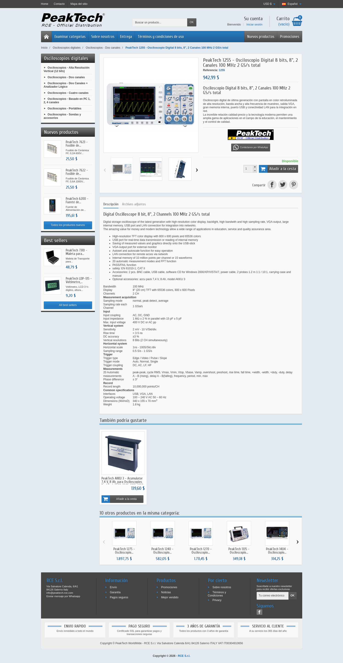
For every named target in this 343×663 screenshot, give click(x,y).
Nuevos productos (260, 36)
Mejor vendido (169, 597)
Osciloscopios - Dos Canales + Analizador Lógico (66, 85)
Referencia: (210, 70)
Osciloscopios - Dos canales (66, 77)
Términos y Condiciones (217, 593)
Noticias (166, 591)
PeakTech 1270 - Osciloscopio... (201, 550)
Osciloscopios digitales (66, 58)
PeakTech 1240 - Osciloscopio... (162, 550)
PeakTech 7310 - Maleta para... (76, 252)
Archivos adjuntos (134, 204)
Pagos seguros (119, 597)
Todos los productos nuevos (68, 225)
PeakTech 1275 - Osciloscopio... (124, 550)
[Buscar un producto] (159, 22)
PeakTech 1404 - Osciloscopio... (277, 550)
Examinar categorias (70, 36)
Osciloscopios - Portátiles (64, 108)
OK (192, 22)
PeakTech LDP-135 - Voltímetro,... (79, 280)
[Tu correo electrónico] (273, 595)
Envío (113, 586)
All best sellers (68, 305)
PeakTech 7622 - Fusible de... (77, 172)
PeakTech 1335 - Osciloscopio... (239, 550)
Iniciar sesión (254, 24)
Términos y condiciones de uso (161, 36)
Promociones (289, 36)
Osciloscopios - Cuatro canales (68, 92)
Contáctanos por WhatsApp (250, 147)
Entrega (126, 36)
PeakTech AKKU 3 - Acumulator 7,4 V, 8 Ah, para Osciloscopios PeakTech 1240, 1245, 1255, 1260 (122, 481)
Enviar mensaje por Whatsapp (63, 595)
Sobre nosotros (102, 36)
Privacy (216, 599)
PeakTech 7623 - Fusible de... (77, 144)
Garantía (115, 591)
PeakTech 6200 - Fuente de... (77, 200)
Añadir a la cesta (277, 169)
